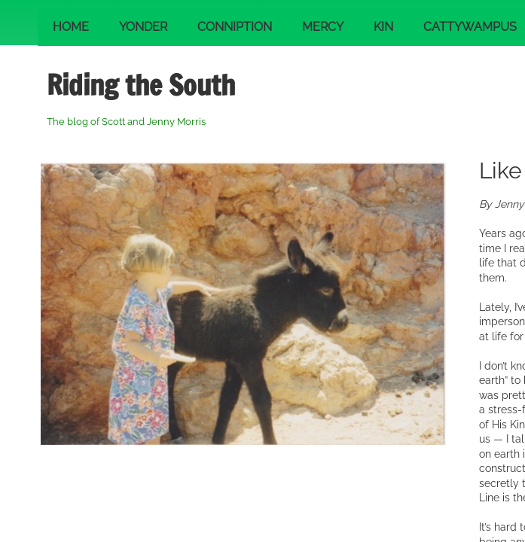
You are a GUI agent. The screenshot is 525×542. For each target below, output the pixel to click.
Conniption (234, 27)
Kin (383, 27)
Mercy (322, 27)
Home (71, 27)
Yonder (143, 27)
